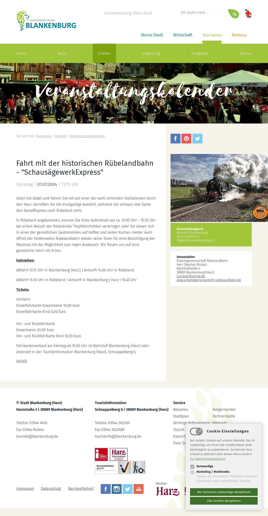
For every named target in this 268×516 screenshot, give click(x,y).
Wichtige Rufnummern (191, 423)
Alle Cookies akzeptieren (224, 501)
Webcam (219, 423)
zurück (21, 361)
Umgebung (151, 53)
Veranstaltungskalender (87, 136)
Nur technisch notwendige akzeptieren (224, 492)
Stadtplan (181, 416)
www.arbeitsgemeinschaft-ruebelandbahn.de (209, 280)
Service (246, 53)
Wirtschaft (182, 35)
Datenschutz (51, 488)
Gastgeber (200, 53)
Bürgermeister (224, 409)
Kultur (21, 53)
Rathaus (239, 35)
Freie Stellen (183, 443)
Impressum (25, 488)
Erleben (104, 53)
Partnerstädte (224, 416)
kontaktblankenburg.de (37, 436)
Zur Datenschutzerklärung (207, 459)
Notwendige (201, 466)
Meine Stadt (152, 35)
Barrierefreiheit (81, 488)
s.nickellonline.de (191, 276)
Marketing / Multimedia (209, 472)
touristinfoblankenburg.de (118, 436)
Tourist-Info (182, 429)
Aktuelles (180, 409)
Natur (62, 53)
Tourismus (212, 35)
